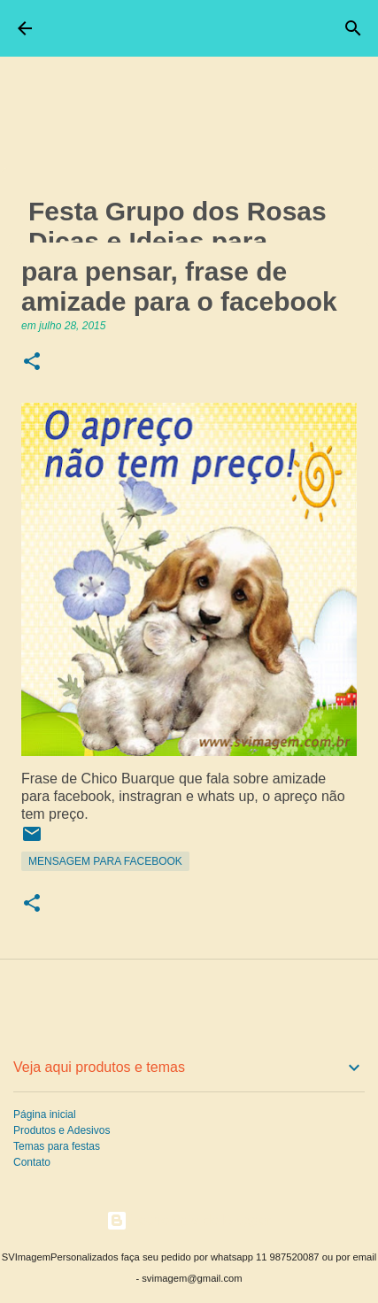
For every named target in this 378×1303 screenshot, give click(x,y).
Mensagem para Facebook (105, 861)
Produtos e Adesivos (61, 1130)
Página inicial (44, 1114)
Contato (31, 1162)
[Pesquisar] (353, 28)
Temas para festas (56, 1146)
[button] (31, 362)
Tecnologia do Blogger (189, 1220)
